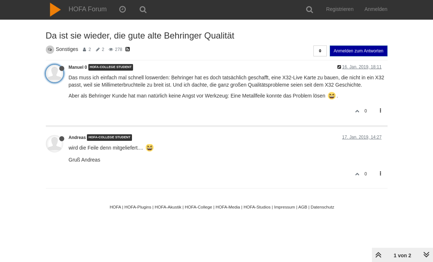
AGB (302, 207)
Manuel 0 (78, 67)
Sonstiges (67, 49)
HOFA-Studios (257, 207)
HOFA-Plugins (137, 207)
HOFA (115, 207)
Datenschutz (322, 207)
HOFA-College (198, 207)
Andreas (77, 137)
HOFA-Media (228, 207)
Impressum (284, 207)
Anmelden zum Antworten (359, 50)
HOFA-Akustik (168, 207)
